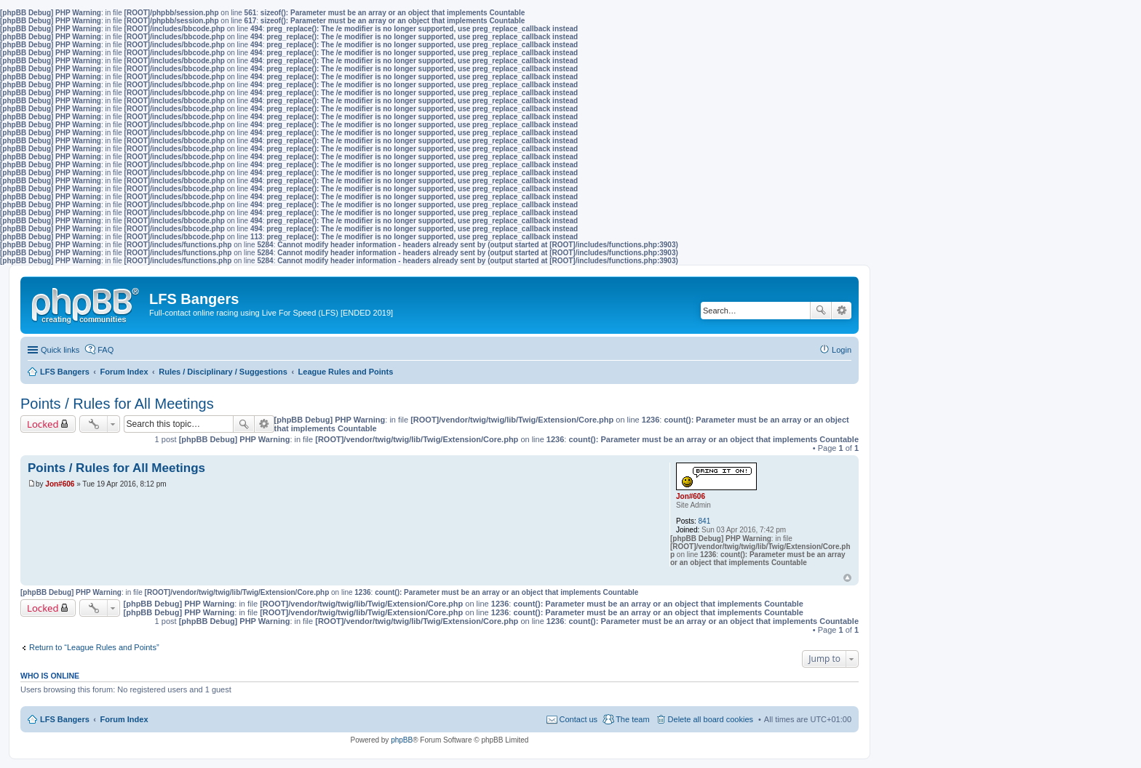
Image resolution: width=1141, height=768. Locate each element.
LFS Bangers (65, 719)
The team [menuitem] (632, 719)
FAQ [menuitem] (106, 349)
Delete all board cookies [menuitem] (710, 719)
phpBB (402, 740)
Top (847, 578)
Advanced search (841, 310)
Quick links (60, 349)
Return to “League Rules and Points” (94, 647)
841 (705, 521)
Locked (43, 424)
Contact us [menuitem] (579, 719)
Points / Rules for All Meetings (117, 404)
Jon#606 (690, 496)
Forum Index (124, 719)
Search (821, 310)
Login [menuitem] (841, 349)
